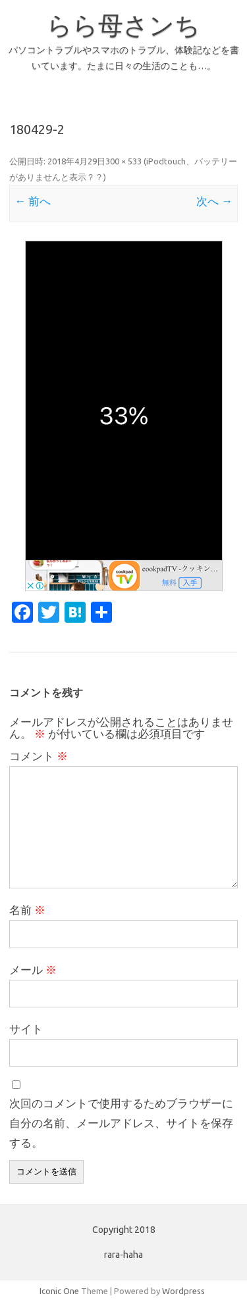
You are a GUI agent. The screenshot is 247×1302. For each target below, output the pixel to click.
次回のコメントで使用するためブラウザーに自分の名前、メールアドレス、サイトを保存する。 (121, 1123)
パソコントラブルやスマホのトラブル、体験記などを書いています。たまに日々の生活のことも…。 (124, 58)
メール (33, 969)
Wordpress (183, 1290)
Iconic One (59, 1290)
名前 (27, 910)
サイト (26, 1029)
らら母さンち (123, 25)
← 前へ (32, 201)
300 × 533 (123, 161)
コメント (38, 756)
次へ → (214, 201)
